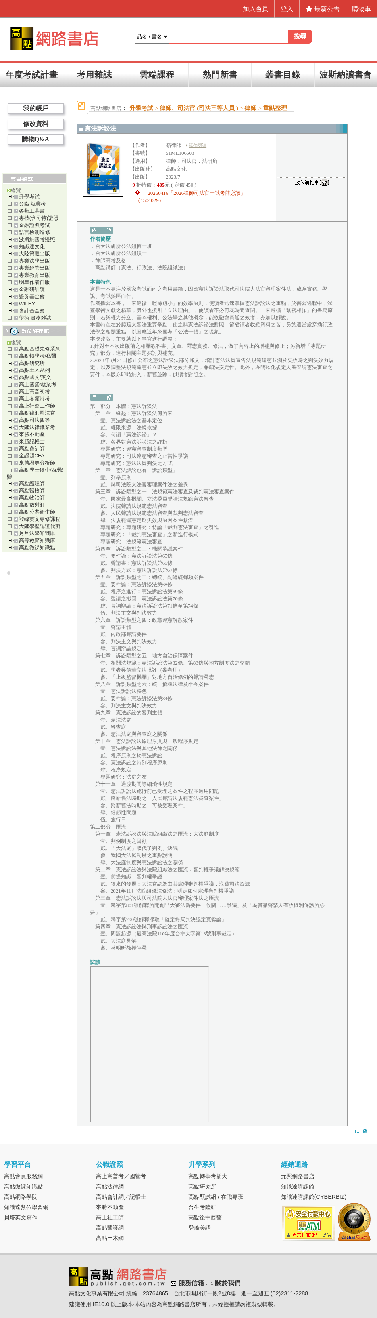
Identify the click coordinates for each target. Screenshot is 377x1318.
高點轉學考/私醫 (38, 356)
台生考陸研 (202, 1207)
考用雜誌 (94, 74)
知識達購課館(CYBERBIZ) (314, 1197)
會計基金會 (32, 311)
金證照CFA (31, 456)
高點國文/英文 (35, 377)
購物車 (361, 9)
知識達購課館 (297, 1186)
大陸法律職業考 (37, 427)
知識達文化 (32, 247)
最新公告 (323, 9)
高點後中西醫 (205, 1217)
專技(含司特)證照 (39, 218)
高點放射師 (32, 505)
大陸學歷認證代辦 (39, 526)
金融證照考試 (34, 225)
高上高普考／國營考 (121, 1176)
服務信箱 (191, 1283)
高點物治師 (32, 498)
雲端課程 (157, 74)
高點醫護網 (110, 1228)
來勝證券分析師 (37, 463)
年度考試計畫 (32, 74)
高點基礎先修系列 (39, 349)
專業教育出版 (34, 275)
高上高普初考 (34, 391)
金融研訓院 (32, 289)
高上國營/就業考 (38, 384)
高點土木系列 (34, 370)
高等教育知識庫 (37, 540)
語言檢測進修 (34, 232)
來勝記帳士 (32, 441)
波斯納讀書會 (345, 74)
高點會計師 (32, 448)
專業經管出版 (34, 268)
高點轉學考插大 (207, 1176)
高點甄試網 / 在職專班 (215, 1197)
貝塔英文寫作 (20, 1217)
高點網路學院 (20, 1197)
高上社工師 (110, 1217)
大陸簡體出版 (34, 254)
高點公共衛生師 (37, 512)
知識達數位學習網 (26, 1207)
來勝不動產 (32, 434)
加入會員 (255, 9)
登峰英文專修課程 (39, 519)
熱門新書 (220, 74)
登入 (287, 9)
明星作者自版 (34, 282)
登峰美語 (199, 1228)
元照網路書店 (297, 1176)
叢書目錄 (282, 74)
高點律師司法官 (37, 413)
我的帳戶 (35, 108)
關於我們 (227, 1283)
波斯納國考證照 (37, 239)
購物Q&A (35, 139)
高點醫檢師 (32, 490)
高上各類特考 (34, 399)
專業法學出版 (34, 261)
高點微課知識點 (37, 547)
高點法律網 (110, 1186)
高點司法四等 (34, 420)
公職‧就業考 (32, 204)
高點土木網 (110, 1238)
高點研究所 (32, 363)
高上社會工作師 (37, 406)
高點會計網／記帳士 (121, 1197)
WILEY (27, 304)
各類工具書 (32, 211)
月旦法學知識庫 (37, 533)
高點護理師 (32, 483)
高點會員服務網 (23, 1176)
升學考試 (29, 197)
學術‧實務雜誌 (35, 318)
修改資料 (35, 123)
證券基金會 (32, 296)
